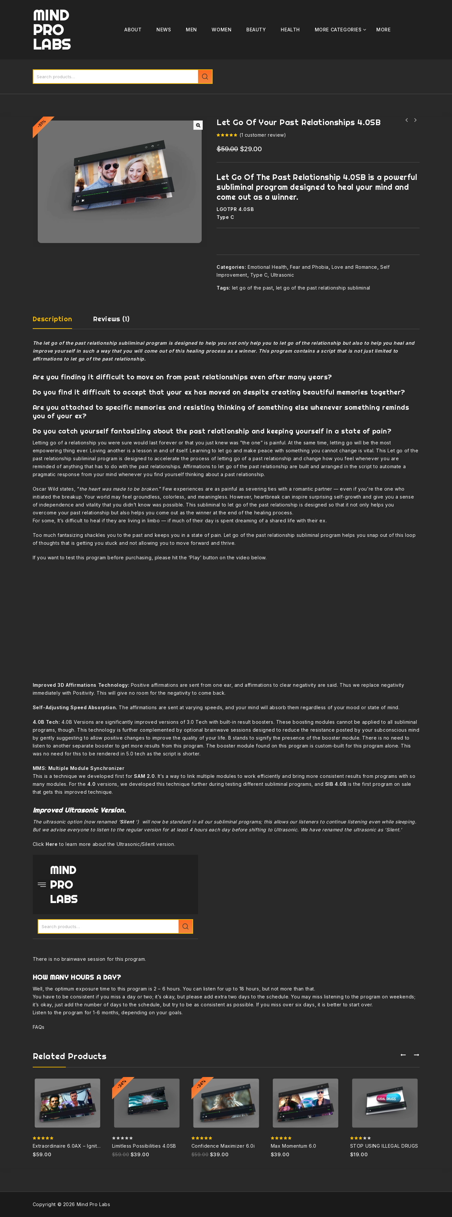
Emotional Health (267, 267)
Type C (259, 275)
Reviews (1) (111, 319)
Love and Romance (354, 267)
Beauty (256, 29)
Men (191, 29)
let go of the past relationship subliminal (323, 288)
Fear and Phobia (309, 267)
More (383, 29)
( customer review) (262, 135)
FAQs (39, 1027)
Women (221, 29)
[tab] (59, 322)
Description (52, 319)
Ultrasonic (282, 275)
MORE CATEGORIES (338, 29)
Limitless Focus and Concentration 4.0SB (415, 120)
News (163, 29)
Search (205, 76)
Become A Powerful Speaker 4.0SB (406, 120)
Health (290, 29)
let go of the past (252, 288)
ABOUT (133, 29)
